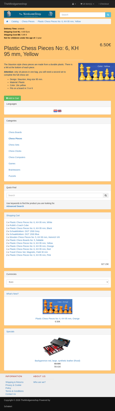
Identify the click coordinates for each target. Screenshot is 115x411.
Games (12, 163)
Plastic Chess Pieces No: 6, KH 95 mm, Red (30, 249)
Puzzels (12, 176)
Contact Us (10, 394)
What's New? (12, 294)
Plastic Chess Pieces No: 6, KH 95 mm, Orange (32, 246)
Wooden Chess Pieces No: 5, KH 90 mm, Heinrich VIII (35, 237)
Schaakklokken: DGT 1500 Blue (24, 234)
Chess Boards (15, 132)
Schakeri (8, 406)
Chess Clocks (15, 151)
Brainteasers (14, 170)
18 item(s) (87, 4)
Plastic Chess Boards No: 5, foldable (27, 240)
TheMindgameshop (15, 3)
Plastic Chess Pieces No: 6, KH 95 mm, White (31, 222)
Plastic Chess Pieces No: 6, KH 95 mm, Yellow (31, 243)
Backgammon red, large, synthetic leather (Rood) (57, 361)
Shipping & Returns (14, 382)
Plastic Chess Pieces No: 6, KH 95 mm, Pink (30, 255)
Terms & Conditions (14, 391)
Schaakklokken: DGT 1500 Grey (25, 231)
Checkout (104, 4)
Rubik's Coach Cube (19, 225)
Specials (10, 331)
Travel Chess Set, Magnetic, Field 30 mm (29, 252)
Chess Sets (14, 145)
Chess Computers (17, 157)
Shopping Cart (13, 215)
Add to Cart (12, 98)
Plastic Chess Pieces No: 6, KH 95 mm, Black (31, 228)
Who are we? (39, 382)
